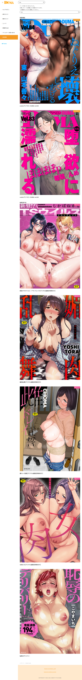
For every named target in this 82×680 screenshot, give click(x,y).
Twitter (4, 43)
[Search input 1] (30, 2)
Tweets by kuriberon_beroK (50, 671)
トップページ (22, 663)
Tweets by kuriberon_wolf (50, 668)
